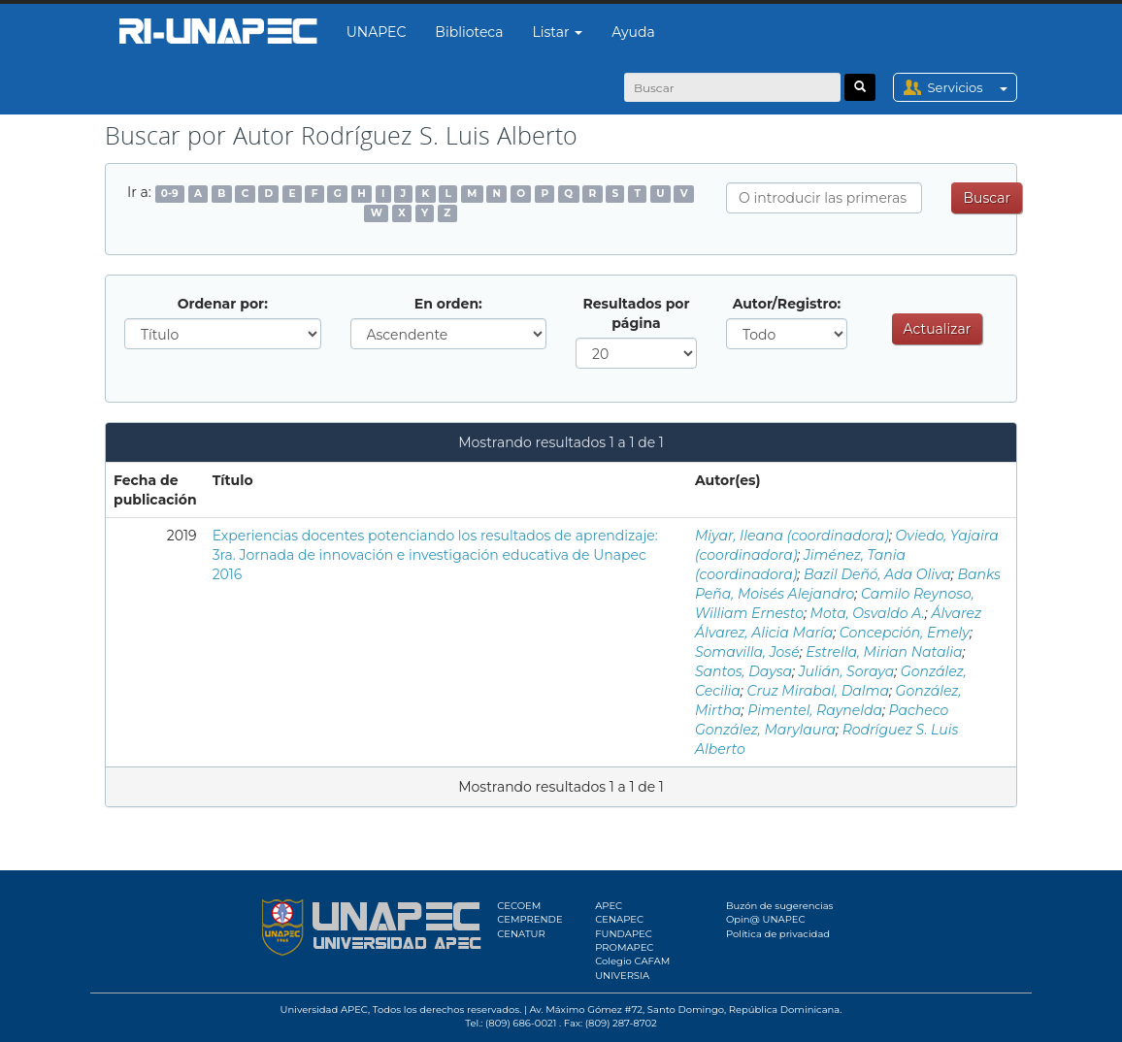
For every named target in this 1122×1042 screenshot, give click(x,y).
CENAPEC (619, 919)
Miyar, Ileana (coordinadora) (792, 535)
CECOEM (519, 905)
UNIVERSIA (622, 975)
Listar (558, 32)
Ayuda (632, 32)
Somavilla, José (747, 652)
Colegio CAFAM (632, 961)
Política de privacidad (778, 934)
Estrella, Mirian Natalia (884, 652)
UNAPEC (376, 32)
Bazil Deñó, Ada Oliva (877, 574)
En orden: (448, 303)
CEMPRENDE (529, 919)
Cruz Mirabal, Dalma (817, 691)
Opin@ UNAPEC (766, 919)
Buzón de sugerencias (780, 905)
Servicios (972, 87)
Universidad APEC (324, 1009)
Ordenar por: (223, 303)
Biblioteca (469, 32)
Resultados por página (635, 313)
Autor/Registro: (787, 303)
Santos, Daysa (743, 671)
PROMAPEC (624, 947)
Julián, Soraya (847, 671)
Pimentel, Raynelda (814, 710)
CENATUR (520, 934)
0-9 (170, 193)
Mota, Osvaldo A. (867, 613)
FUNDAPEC (623, 934)
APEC (608, 905)
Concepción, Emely (905, 632)
